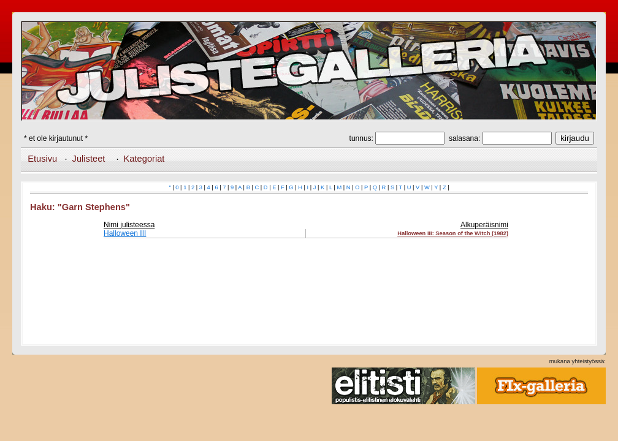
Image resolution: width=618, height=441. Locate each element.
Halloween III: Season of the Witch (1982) (452, 233)
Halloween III (125, 233)
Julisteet (88, 159)
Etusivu (42, 159)
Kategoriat (144, 159)
